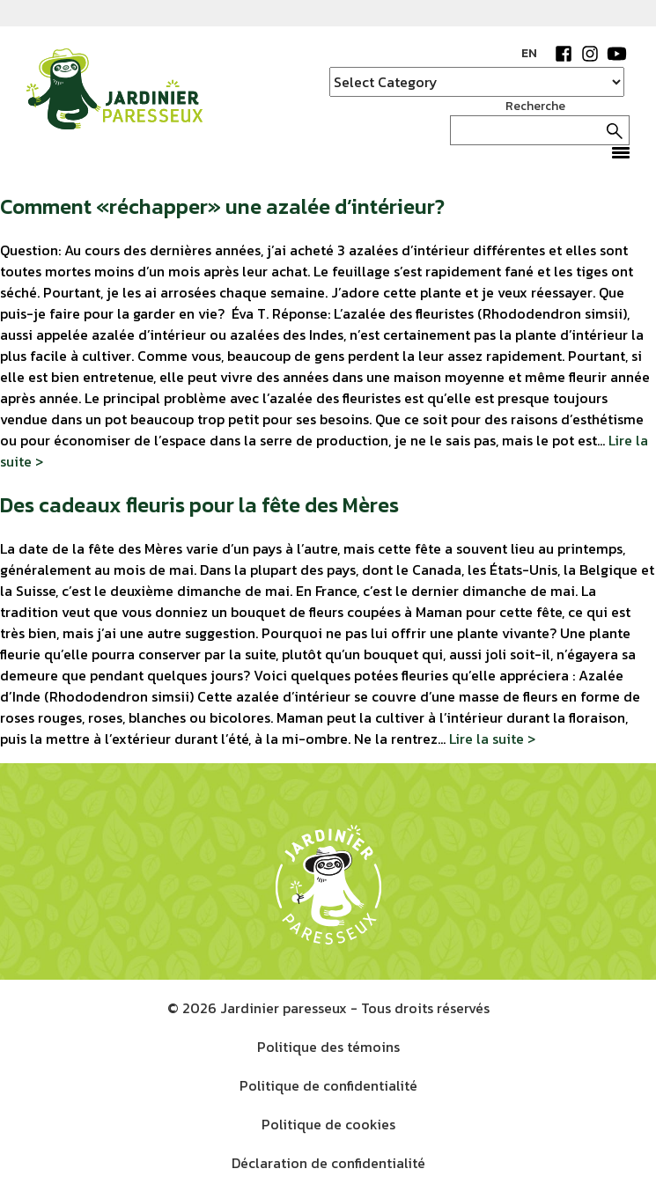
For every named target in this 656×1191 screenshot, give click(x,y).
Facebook (563, 53)
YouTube (616, 53)
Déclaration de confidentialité (328, 1162)
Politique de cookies (328, 1124)
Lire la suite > (492, 738)
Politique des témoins (328, 1046)
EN (529, 53)
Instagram (590, 53)
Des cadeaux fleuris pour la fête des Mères (199, 504)
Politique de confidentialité (328, 1085)
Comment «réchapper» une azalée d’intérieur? (222, 206)
